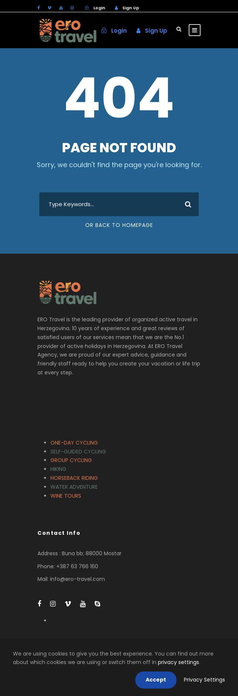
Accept (156, 679)
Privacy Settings (204, 679)
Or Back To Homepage (119, 225)
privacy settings (178, 662)
